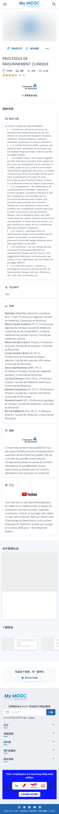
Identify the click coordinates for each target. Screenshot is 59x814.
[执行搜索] (54, 4)
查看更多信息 (29, 95)
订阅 (51, 712)
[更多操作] (47, 48)
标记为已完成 (29, 677)
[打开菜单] (4, 4)
